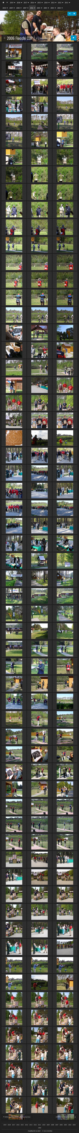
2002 (59, 8)
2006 (31, 8)
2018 (18, 3)
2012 (59, 3)
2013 (52, 3)
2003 (52, 8)
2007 (24, 8)
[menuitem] (3, 2)
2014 (46, 3)
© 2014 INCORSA (47, 1131)
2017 (25, 3)
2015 (39, 3)
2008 (18, 8)
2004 (45, 8)
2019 (11, 3)
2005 (38, 8)
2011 (66, 3)
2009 (11, 8)
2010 (4, 8)
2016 (32, 3)
